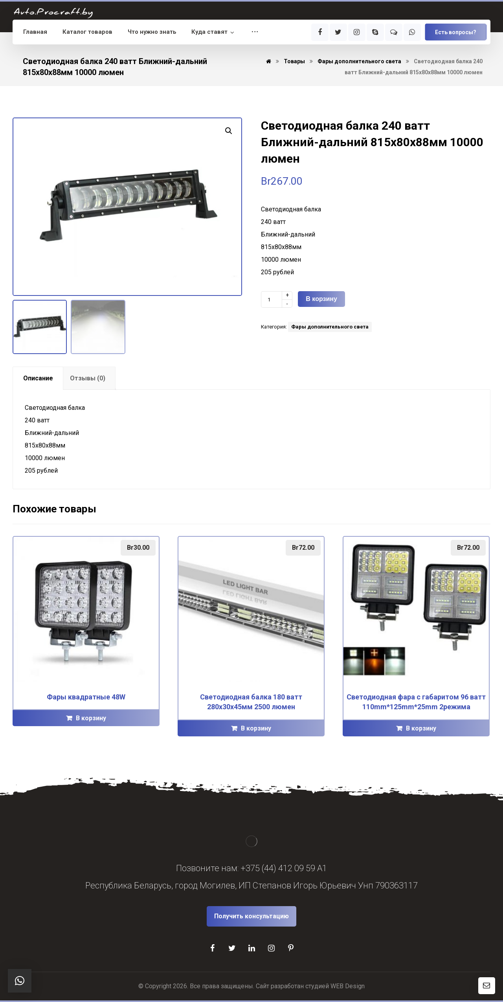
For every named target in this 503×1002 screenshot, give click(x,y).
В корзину (321, 298)
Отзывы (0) (87, 378)
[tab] (38, 378)
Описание (38, 378)
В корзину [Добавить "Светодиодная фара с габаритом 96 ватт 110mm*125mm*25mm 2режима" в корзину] (421, 728)
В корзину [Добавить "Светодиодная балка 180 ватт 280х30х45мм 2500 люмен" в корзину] (256, 728)
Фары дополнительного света (330, 327)
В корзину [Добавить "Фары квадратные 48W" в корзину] (91, 718)
